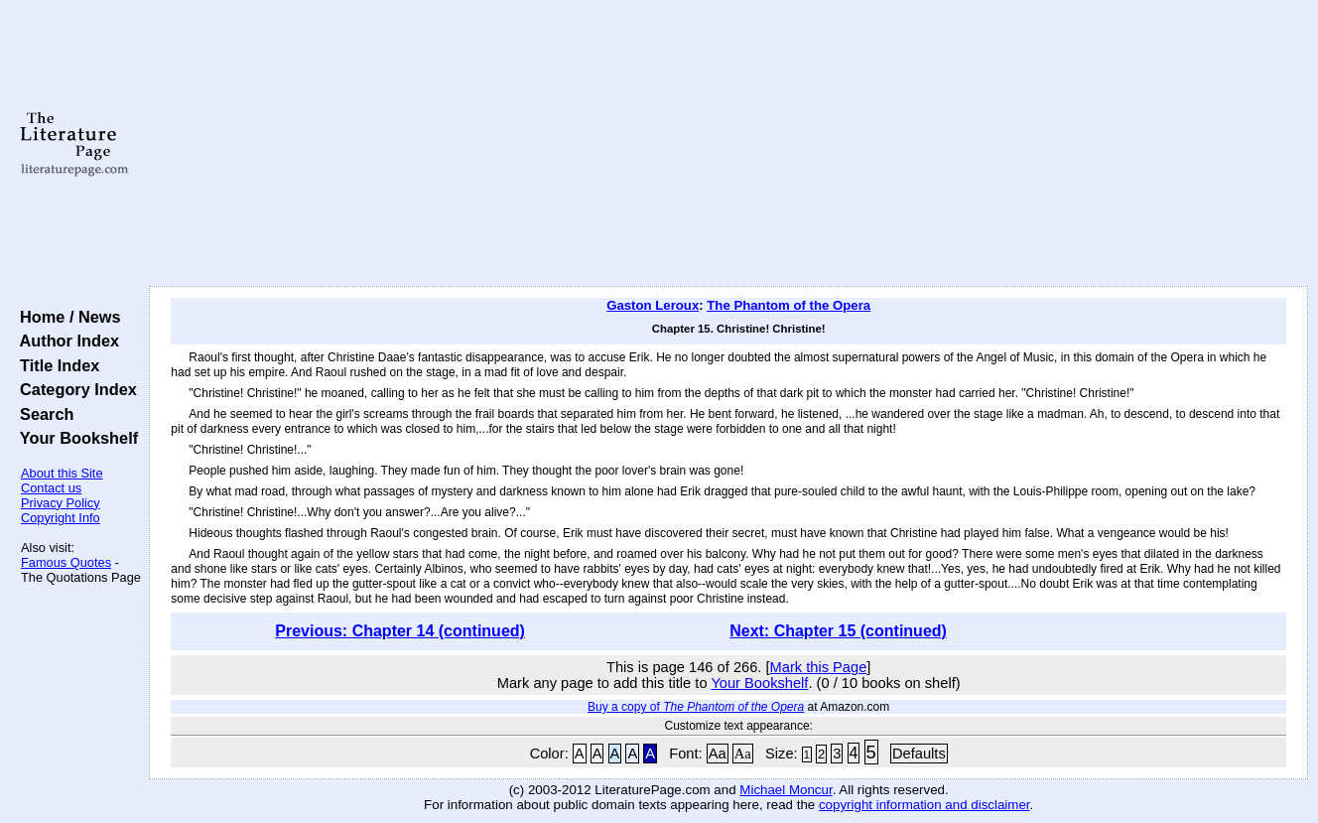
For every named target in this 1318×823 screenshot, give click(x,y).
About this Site (62, 473)
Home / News (66, 317)
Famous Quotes (66, 562)
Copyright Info (60, 517)
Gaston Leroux (652, 305)
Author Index (65, 340)
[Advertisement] (729, 144)
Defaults (919, 753)
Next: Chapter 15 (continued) (838, 630)
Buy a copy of (696, 707)
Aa (717, 753)
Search (42, 414)
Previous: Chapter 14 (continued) (400, 630)
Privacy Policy (60, 502)
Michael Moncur (785, 789)
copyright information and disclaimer (924, 804)
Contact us (51, 487)
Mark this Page (818, 667)
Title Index (55, 365)
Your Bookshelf (74, 438)
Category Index (74, 389)
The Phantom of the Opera (788, 305)
